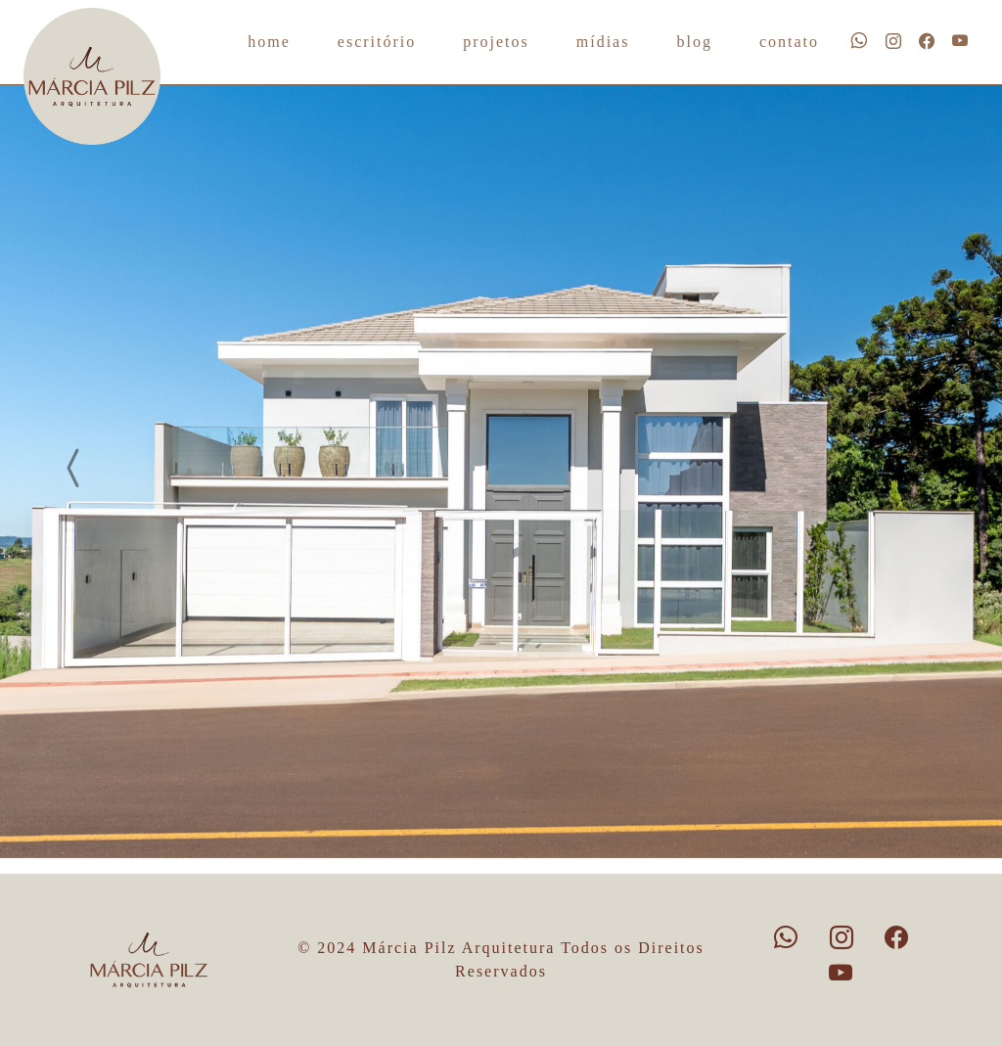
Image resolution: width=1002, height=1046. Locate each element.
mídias (603, 41)
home (269, 41)
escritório (377, 41)
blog (693, 41)
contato (789, 41)
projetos (496, 41)
